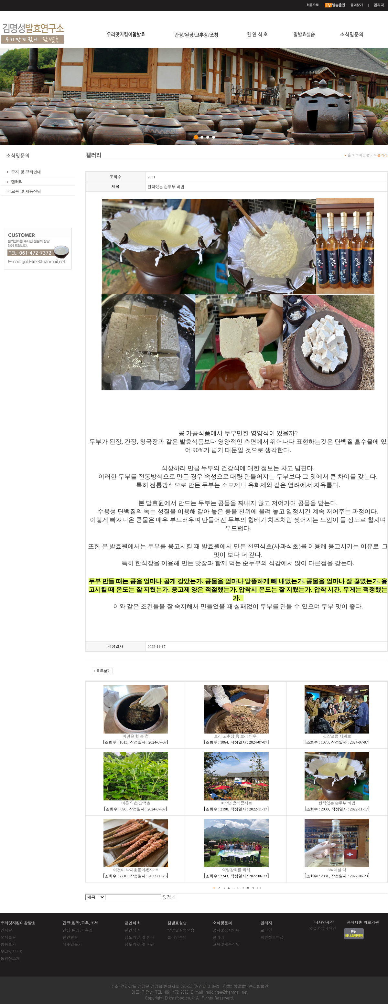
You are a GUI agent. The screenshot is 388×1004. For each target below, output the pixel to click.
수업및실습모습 (181, 930)
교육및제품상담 (226, 944)
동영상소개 (10, 958)
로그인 (266, 930)
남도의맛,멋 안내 (140, 937)
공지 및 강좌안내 (26, 171)
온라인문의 (177, 937)
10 (259, 888)
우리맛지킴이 (12, 951)
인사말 (6, 930)
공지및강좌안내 (226, 930)
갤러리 (17, 181)
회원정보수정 (272, 937)
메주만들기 (72, 944)
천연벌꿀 (70, 937)
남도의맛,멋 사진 (140, 944)
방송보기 (8, 944)
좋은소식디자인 (322, 928)
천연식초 (132, 930)
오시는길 (8, 937)
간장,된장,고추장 (78, 930)
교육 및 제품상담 (26, 191)
